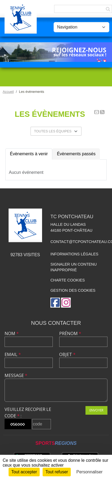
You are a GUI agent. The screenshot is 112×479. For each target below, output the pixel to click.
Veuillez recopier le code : (28, 412)
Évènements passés (76, 154)
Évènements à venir (29, 154)
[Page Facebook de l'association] (55, 303)
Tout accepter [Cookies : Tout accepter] (24, 472)
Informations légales (74, 254)
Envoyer (96, 410)
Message (16, 375)
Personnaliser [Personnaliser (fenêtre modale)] (89, 472)
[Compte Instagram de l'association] (66, 303)
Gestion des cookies (72, 290)
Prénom (70, 333)
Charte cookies (67, 280)
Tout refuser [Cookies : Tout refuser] (56, 472)
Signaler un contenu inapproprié (73, 267)
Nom (12, 333)
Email (13, 354)
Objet (67, 354)
